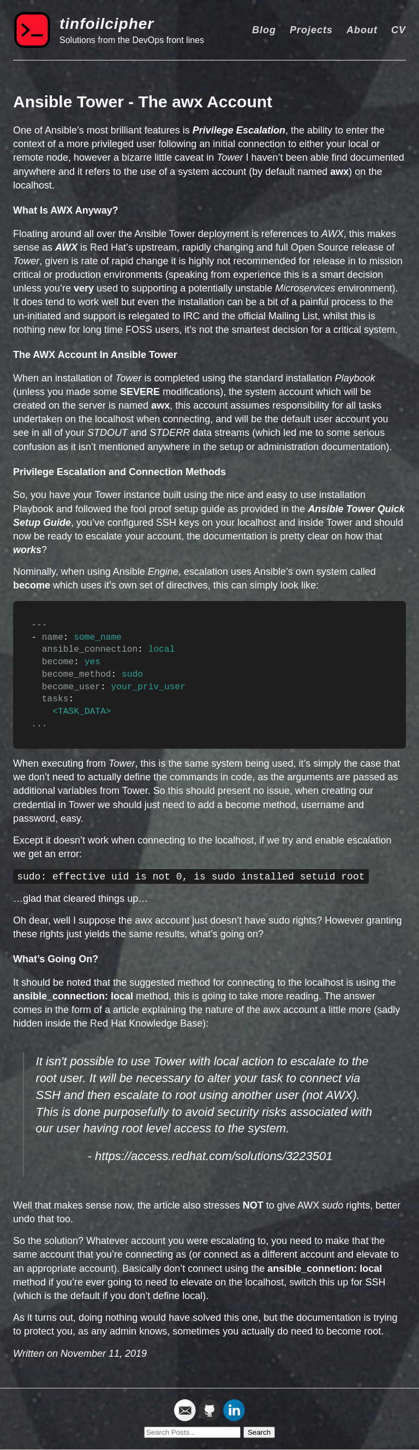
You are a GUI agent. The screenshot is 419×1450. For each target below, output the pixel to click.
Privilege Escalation (239, 130)
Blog (264, 30)
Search (259, 1432)
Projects (311, 30)
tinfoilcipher (106, 23)
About (362, 30)
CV (398, 30)
